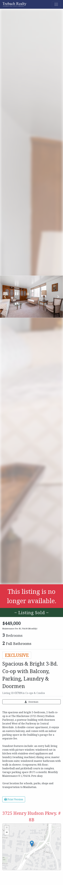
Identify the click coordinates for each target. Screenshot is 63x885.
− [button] (7, 832)
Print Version (13, 799)
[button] (4, 296)
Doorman (31, 701)
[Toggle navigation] (56, 4)
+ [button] (7, 828)
